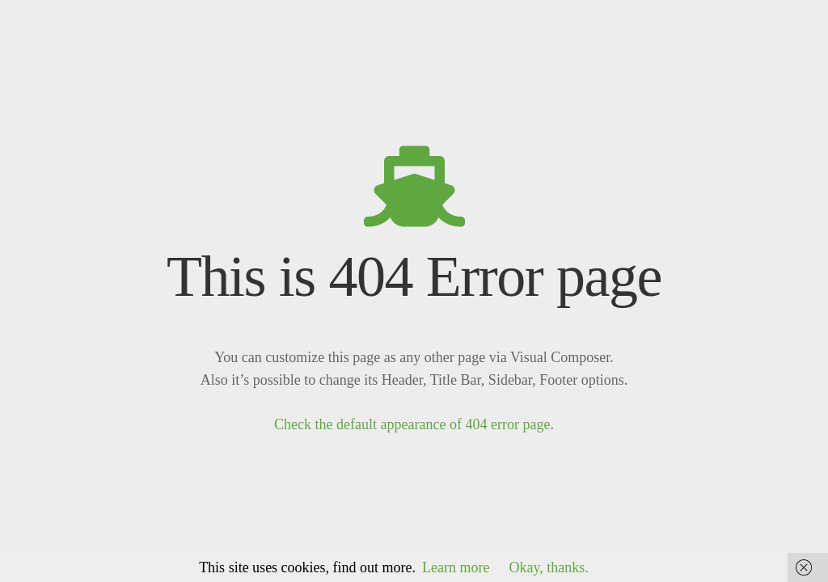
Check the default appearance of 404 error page (412, 424)
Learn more (455, 567)
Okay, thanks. (549, 567)
